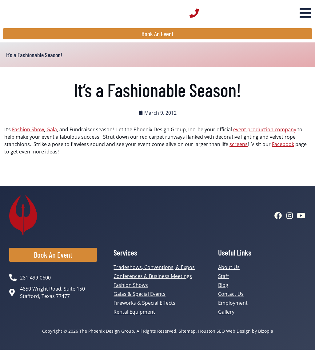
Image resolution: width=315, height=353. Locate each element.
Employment (233, 306)
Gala (51, 132)
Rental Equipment (134, 314)
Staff (223, 279)
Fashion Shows (131, 288)
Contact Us (231, 297)
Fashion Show (28, 132)
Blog (223, 288)
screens (238, 147)
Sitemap (187, 334)
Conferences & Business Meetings (153, 279)
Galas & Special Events (139, 297)
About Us (229, 270)
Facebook (283, 147)
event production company (264, 132)
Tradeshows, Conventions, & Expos (154, 270)
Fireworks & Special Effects (144, 306)
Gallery (226, 314)
